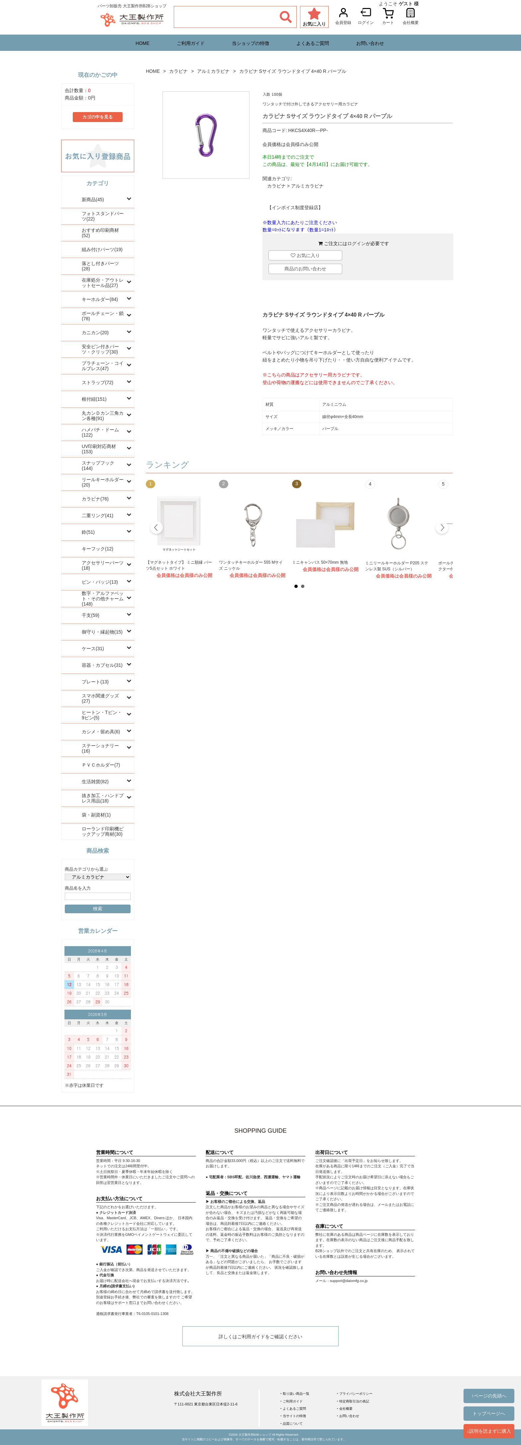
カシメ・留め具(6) (101, 731)
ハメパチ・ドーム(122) (100, 432)
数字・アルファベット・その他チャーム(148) (103, 599)
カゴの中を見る (97, 117)
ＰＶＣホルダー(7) (101, 765)
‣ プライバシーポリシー (354, 1393)
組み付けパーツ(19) (102, 249)
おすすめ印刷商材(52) (100, 232)
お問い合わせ (370, 43)
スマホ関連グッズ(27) (100, 698)
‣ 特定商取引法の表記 (353, 1401)
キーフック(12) (97, 548)
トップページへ (488, 1413)
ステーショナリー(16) (100, 748)
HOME (143, 43)
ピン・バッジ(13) (100, 582)
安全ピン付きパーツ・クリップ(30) (100, 349)
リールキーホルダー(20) (103, 482)
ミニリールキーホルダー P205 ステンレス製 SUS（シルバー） (396, 566)
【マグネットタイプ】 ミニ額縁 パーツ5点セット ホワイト (179, 565)
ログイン (356, 243)
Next (441, 528)
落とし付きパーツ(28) (100, 266)
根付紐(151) (94, 399)
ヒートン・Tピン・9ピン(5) (102, 715)
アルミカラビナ (213, 71)
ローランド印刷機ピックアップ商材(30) (103, 831)
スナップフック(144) (98, 465)
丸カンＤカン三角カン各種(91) (103, 415)
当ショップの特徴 (250, 43)
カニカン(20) (95, 332)
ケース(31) (93, 648)
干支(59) (90, 615)
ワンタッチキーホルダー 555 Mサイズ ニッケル (251, 565)
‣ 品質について (291, 1423)
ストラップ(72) (97, 382)
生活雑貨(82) (95, 781)
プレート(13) (95, 681)
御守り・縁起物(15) (102, 632)
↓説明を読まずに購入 (489, 1431)
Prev (156, 528)
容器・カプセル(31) (102, 665)
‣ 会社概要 (345, 1408)
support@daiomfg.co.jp (348, 1281)
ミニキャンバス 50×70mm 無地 (320, 562)
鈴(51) (88, 532)
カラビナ (178, 71)
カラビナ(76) (95, 499)
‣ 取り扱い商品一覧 (294, 1393)
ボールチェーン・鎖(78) (103, 316)
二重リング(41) (97, 515)
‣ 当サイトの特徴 (293, 1416)
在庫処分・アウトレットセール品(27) (103, 282)
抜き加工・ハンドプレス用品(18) (103, 798)
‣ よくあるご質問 (293, 1408)
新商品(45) (93, 199)
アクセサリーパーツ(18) (103, 565)
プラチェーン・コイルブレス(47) (103, 366)
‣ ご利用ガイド (291, 1401)
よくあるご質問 (312, 43)
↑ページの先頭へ (488, 1395)
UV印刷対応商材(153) (99, 449)
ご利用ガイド (191, 43)
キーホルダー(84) (100, 299)
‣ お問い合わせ (348, 1416)
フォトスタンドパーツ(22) (103, 216)
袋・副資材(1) (96, 814)
